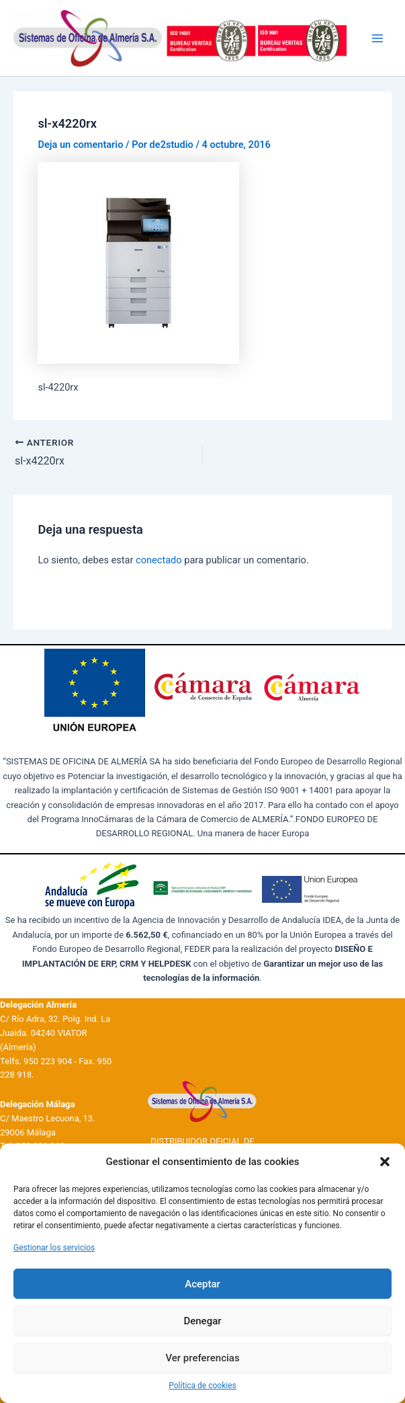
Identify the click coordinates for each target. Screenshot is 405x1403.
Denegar (202, 1321)
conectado (159, 560)
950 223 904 (48, 1061)
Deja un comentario (80, 144)
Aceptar (202, 1284)
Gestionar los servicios (54, 1247)
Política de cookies (202, 1385)
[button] (385, 1161)
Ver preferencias (202, 1358)
